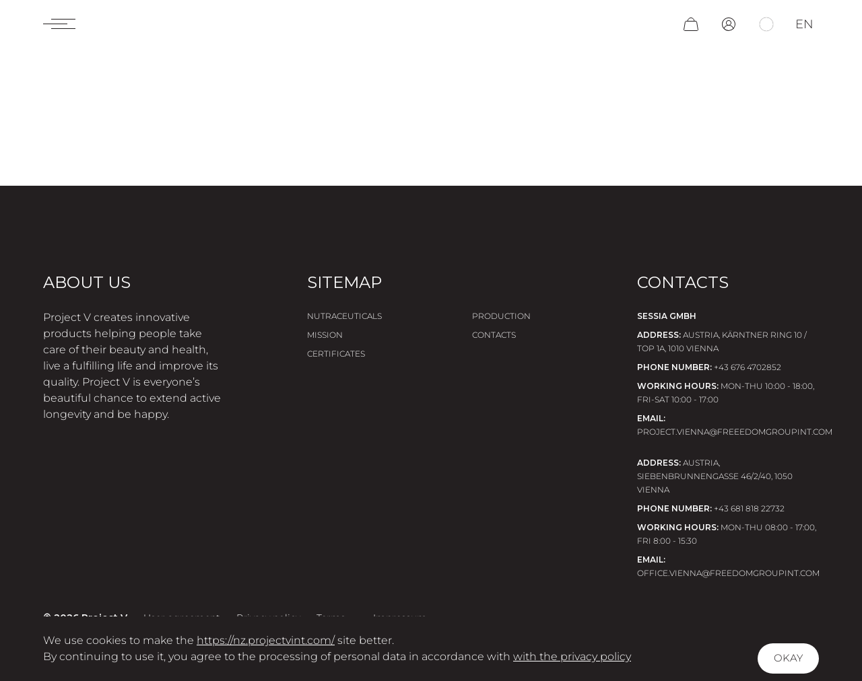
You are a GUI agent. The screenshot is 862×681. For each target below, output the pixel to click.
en (804, 28)
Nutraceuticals (344, 316)
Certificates (336, 354)
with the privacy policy (572, 656)
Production (501, 316)
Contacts (494, 335)
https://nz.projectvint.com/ (266, 640)
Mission (325, 335)
